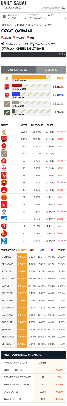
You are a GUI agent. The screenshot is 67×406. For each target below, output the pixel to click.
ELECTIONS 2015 (14, 7)
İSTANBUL (19, 37)
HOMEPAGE (8, 25)
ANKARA (6, 37)
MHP (42, 250)
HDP (51, 250)
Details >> (61, 131)
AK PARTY (22, 250)
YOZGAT (40, 25)
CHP (32, 250)
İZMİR (30, 37)
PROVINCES (25, 25)
